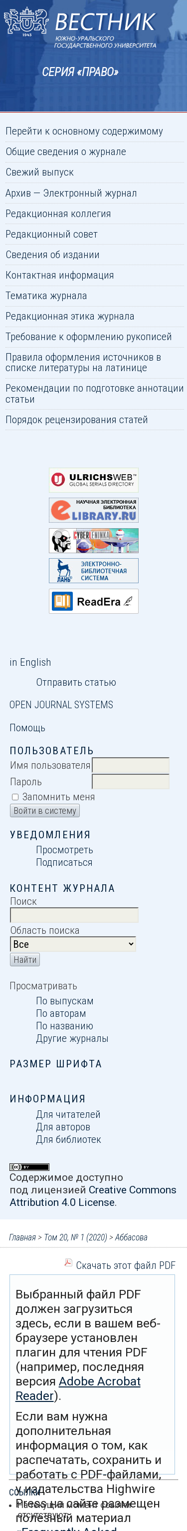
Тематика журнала (46, 295)
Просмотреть (64, 849)
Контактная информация (59, 275)
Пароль (26, 781)
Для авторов (63, 1126)
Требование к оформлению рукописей (88, 336)
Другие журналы (72, 1038)
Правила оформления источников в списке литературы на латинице (83, 362)
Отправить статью (76, 682)
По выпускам (65, 1000)
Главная (22, 1237)
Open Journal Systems (61, 705)
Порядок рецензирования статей (76, 419)
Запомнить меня (58, 796)
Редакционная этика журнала (70, 316)
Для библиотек (68, 1139)
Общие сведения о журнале (65, 151)
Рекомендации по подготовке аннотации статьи (94, 393)
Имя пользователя (50, 765)
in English (30, 662)
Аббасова (131, 1237)
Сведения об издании (52, 254)
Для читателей (68, 1114)
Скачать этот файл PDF (126, 1265)
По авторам (61, 1013)
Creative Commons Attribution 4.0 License (93, 1195)
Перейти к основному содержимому (84, 131)
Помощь (27, 727)
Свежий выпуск (39, 172)
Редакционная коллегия (58, 213)
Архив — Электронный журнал (71, 193)
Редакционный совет (51, 234)
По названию (64, 1025)
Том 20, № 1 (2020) (75, 1237)
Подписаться (64, 862)
